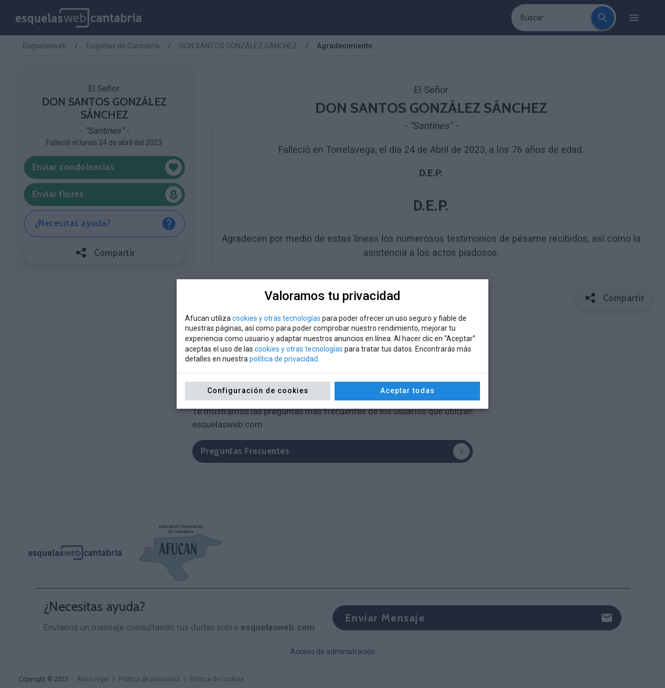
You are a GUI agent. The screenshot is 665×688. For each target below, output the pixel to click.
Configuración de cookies (258, 390)
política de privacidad (283, 359)
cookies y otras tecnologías (276, 318)
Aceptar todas (407, 390)
